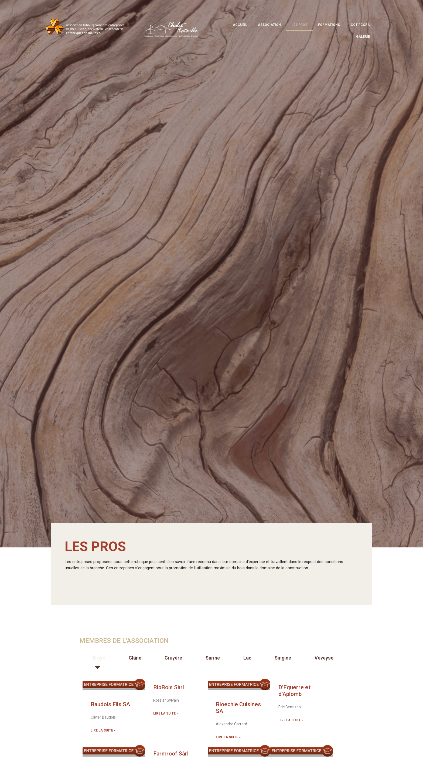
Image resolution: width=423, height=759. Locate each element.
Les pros (299, 25)
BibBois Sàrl (168, 687)
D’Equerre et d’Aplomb (294, 690)
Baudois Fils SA (110, 704)
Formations (329, 25)
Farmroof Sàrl (171, 753)
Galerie (363, 37)
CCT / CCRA (360, 25)
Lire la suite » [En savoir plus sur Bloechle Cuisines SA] (228, 737)
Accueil (240, 25)
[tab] (97, 657)
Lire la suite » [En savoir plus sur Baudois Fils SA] (103, 730)
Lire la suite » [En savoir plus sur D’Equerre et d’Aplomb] (290, 720)
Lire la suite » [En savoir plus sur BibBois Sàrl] (165, 713)
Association (269, 25)
